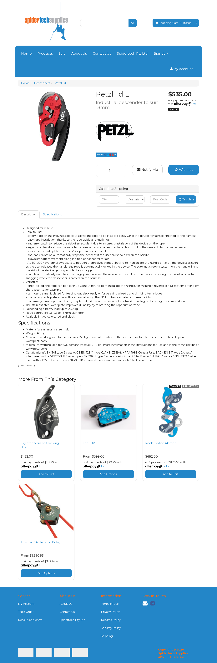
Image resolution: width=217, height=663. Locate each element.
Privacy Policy (110, 612)
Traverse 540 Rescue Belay (40, 542)
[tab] (29, 214)
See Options (108, 474)
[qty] (109, 199)
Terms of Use (110, 603)
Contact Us (102, 53)
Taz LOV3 (90, 443)
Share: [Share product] (106, 154)
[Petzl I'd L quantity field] (111, 171)
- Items (173, 23)
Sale (62, 53)
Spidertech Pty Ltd (132, 53)
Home (26, 53)
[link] (152, 603)
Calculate (186, 199)
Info (194, 103)
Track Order (25, 612)
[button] (183, 170)
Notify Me (147, 170)
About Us (79, 53)
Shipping (107, 636)
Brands (161, 53)
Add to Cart (46, 474)
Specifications (52, 214)
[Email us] (145, 603)
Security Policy (111, 628)
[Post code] (160, 199)
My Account (26, 603)
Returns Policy (111, 620)
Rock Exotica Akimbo (160, 443)
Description (29, 214)
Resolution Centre (30, 620)
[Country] (134, 199)
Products (45, 53)
